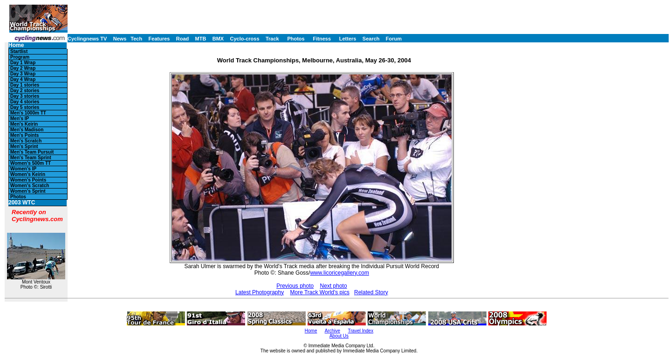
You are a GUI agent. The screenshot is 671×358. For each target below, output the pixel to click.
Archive (332, 330)
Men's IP (19, 118)
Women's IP (23, 168)
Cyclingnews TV (87, 38)
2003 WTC (21, 203)
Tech (136, 38)
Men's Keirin (24, 124)
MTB (200, 38)
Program (19, 57)
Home (16, 45)
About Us (339, 335)
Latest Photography (259, 292)
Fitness (322, 38)
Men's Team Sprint (30, 157)
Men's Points (24, 135)
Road (182, 38)
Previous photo (295, 286)
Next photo (333, 286)
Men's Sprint (24, 146)
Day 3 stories (24, 96)
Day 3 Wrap (22, 73)
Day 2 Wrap (22, 68)
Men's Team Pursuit (32, 152)
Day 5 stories (24, 107)
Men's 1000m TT (28, 112)
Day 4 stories (24, 101)
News (120, 38)
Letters (347, 38)
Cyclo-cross (245, 38)
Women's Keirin (27, 174)
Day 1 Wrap (22, 62)
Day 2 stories (24, 90)
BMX (218, 38)
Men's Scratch (25, 140)
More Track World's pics (319, 292)
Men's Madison (26, 129)
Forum (394, 38)
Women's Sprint (28, 191)
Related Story (371, 292)
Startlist (18, 51)
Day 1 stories (24, 85)
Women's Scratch (29, 185)
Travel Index (361, 330)
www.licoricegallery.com (339, 273)
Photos (295, 38)
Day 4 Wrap (22, 79)
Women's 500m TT (30, 163)
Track (272, 38)
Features (159, 38)
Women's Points (28, 179)
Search (371, 38)
